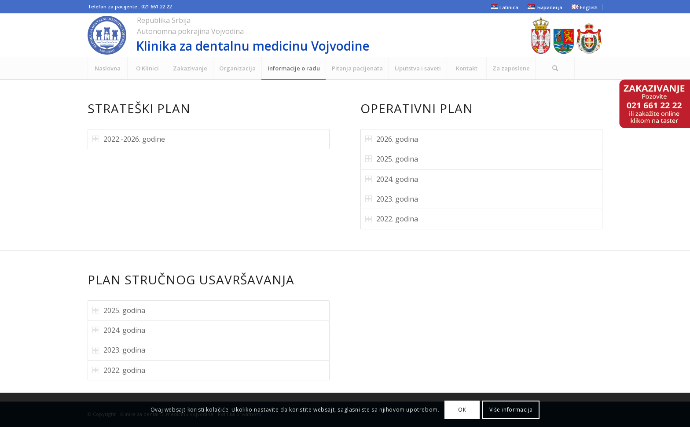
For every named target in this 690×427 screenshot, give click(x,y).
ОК (462, 409)
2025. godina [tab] (391, 159)
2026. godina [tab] (391, 139)
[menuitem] (107, 68)
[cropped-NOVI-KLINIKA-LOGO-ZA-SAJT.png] (281, 35)
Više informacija (511, 409)
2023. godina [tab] (391, 199)
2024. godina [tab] (391, 179)
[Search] (555, 68)
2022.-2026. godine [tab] (128, 139)
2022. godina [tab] (391, 219)
